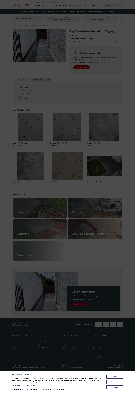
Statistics (47, 389)
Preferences (32, 389)
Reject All (115, 387)
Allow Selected (115, 382)
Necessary (16, 389)
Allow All (114, 376)
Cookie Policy (30, 385)
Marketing (61, 389)
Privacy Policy (17, 385)
